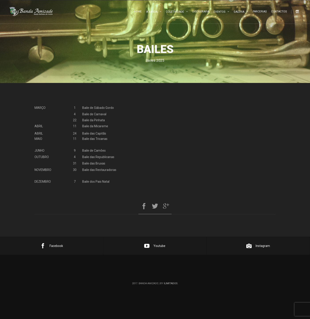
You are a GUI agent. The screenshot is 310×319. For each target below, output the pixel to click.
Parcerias (260, 11)
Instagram (258, 246)
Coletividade (175, 11)
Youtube (154, 246)
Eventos (219, 11)
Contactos (279, 11)
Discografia (200, 11)
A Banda (151, 11)
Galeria (239, 11)
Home (138, 11)
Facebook (51, 246)
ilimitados (171, 283)
